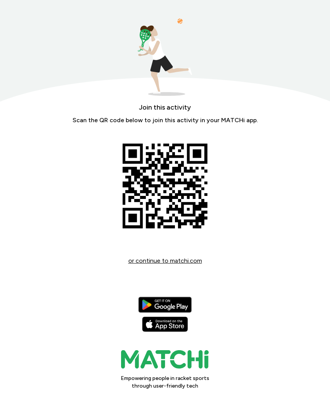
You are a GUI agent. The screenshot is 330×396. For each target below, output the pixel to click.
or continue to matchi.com (165, 260)
